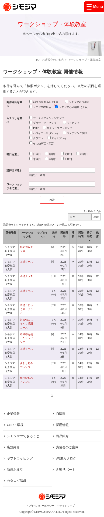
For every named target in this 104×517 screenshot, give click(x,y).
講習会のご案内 (54, 59)
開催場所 (11, 232)
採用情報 (62, 425)
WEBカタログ (66, 458)
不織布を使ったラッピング (26, 338)
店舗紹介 (13, 447)
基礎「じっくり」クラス (26, 309)
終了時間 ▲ (89, 236)
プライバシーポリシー (41, 505)
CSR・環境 (15, 425)
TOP (38, 59)
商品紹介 (62, 436)
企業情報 (13, 414)
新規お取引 (15, 469)
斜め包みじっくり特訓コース (26, 323)
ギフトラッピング (20, 458)
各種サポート (65, 469)
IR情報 (61, 414)
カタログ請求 (16, 481)
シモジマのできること (23, 436)
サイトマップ (67, 505)
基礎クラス (26, 261)
